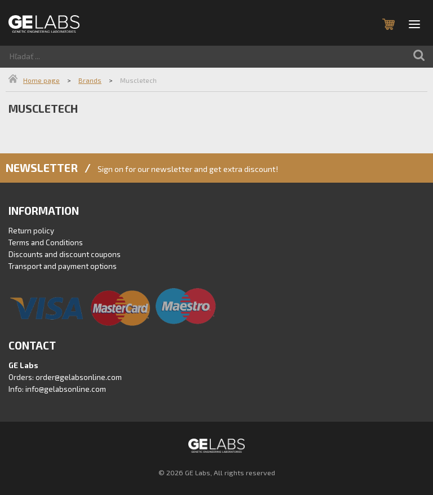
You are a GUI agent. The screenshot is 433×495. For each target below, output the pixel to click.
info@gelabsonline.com (65, 389)
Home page (41, 80)
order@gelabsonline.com (79, 377)
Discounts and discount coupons (64, 254)
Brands (89, 80)
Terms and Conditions (45, 242)
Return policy (31, 230)
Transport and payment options (62, 266)
